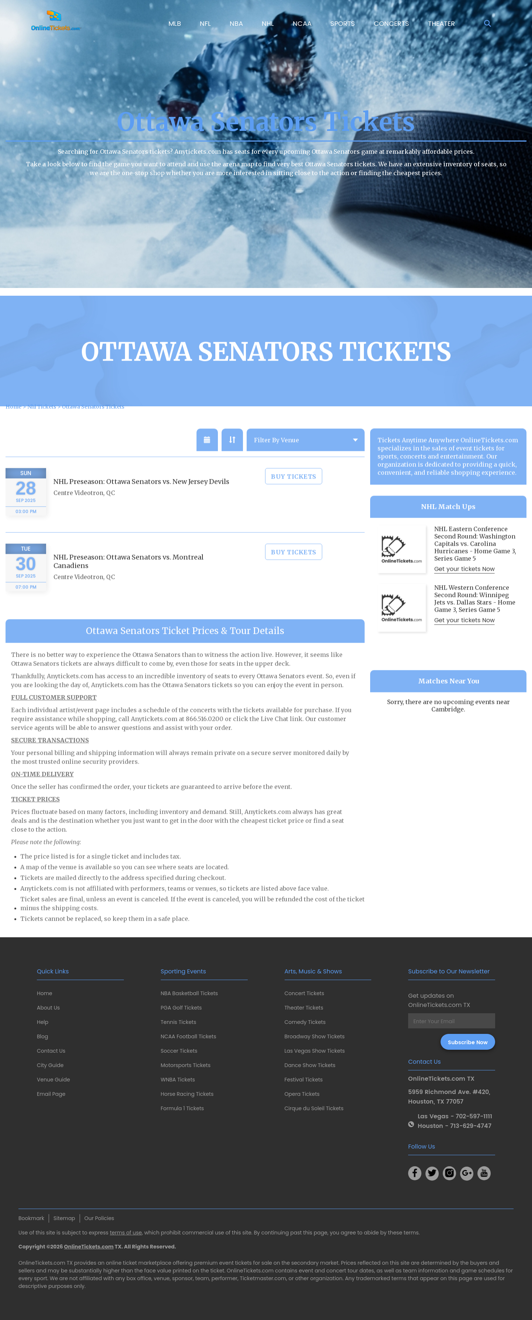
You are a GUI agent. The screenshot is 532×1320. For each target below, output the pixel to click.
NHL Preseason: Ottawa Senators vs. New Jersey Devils (141, 503)
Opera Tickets (302, 1094)
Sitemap (64, 1218)
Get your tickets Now (464, 591)
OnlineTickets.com (89, 1246)
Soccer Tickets (179, 1051)
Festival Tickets (304, 1079)
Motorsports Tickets (186, 1065)
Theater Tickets (304, 1007)
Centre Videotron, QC (84, 514)
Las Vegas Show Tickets (315, 1051)
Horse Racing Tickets (187, 1094)
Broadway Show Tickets (315, 1036)
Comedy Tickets (305, 1022)
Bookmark (31, 1218)
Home (44, 993)
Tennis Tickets (178, 1022)
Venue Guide (53, 1079)
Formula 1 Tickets (182, 1108)
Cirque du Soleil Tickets (314, 1108)
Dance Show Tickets (310, 1065)
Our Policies (99, 1218)
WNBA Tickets (178, 1079)
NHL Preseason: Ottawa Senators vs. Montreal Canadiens (128, 583)
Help (42, 1022)
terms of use (126, 1232)
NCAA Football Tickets (188, 1036)
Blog (42, 1036)
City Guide (50, 1065)
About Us (48, 1007)
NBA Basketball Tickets (189, 993)
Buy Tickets (293, 498)
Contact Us (51, 1051)
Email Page (51, 1094)
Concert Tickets (304, 993)
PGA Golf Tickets (181, 1007)
